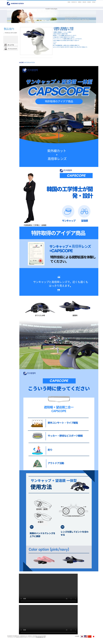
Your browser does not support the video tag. (48, 588)
